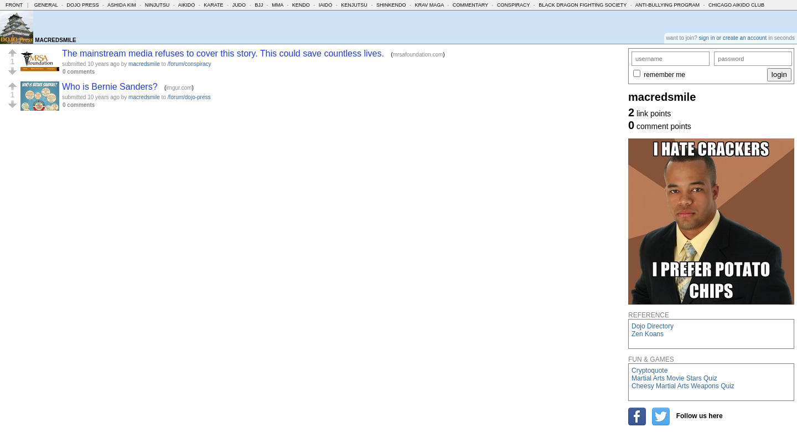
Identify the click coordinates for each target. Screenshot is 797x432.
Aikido (186, 5)
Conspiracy (513, 5)
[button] (12, 53)
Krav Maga (429, 5)
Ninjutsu (157, 5)
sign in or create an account (733, 38)
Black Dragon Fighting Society (583, 5)
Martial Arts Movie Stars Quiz (674, 378)
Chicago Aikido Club (736, 5)
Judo (239, 5)
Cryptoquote (649, 370)
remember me (664, 75)
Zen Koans (648, 334)
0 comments (79, 72)
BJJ (259, 5)
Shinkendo (391, 5)
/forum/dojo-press (189, 97)
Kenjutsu (354, 5)
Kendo (301, 5)
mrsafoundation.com (418, 55)
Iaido (326, 5)
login (779, 74)
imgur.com (179, 88)
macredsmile (144, 64)
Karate (213, 5)
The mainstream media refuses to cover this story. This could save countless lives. (223, 53)
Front (14, 5)
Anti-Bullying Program (667, 5)
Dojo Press (83, 5)
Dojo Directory (653, 326)
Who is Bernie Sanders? (110, 86)
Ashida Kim (121, 5)
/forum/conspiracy (189, 64)
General (46, 5)
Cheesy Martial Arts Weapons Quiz (683, 386)
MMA (277, 5)
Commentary (470, 5)
